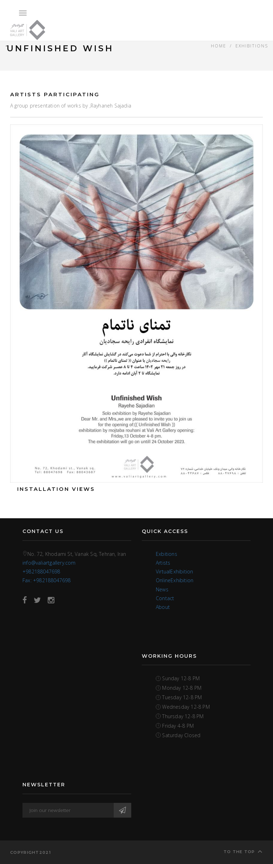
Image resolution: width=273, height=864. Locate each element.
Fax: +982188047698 (46, 580)
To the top (243, 851)
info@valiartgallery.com (49, 562)
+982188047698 (41, 571)
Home (218, 45)
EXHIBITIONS (251, 45)
